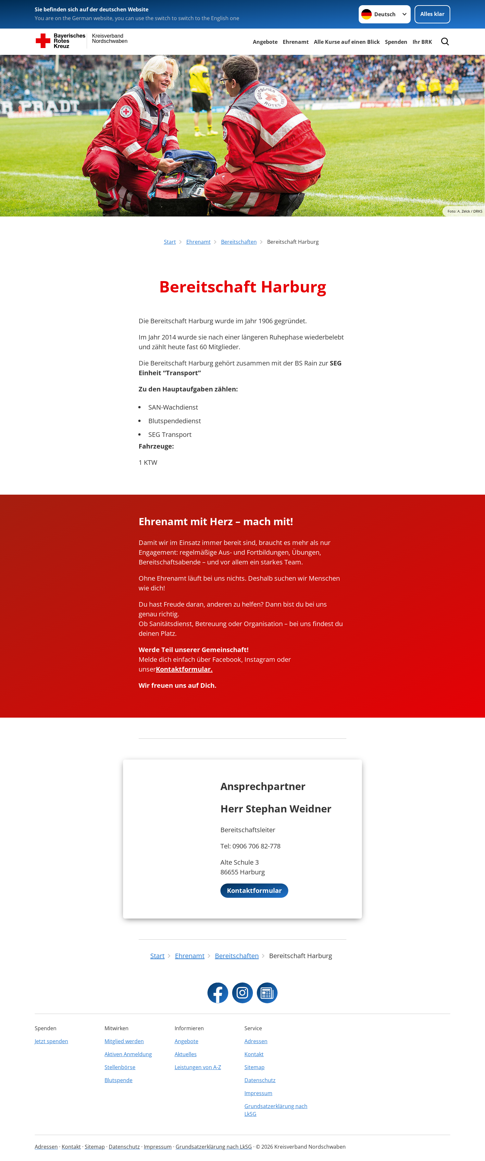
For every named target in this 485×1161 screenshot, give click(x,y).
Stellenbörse (120, 1067)
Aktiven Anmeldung (128, 1054)
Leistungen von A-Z (198, 1067)
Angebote (265, 41)
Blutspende (118, 1080)
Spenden (396, 41)
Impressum (258, 1093)
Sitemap (254, 1067)
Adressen (255, 1041)
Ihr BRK (422, 41)
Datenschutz (260, 1080)
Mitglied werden (124, 1041)
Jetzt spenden (51, 1041)
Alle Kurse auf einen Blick (347, 41)
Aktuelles (186, 1054)
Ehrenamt (296, 41)
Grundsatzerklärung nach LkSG (275, 1110)
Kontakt (254, 1054)
